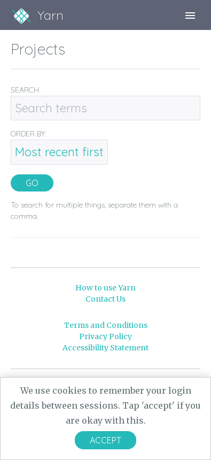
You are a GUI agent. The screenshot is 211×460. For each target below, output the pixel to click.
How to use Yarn (105, 288)
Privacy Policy (105, 336)
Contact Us (105, 299)
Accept (105, 440)
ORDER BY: (28, 134)
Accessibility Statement (105, 347)
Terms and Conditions (105, 325)
